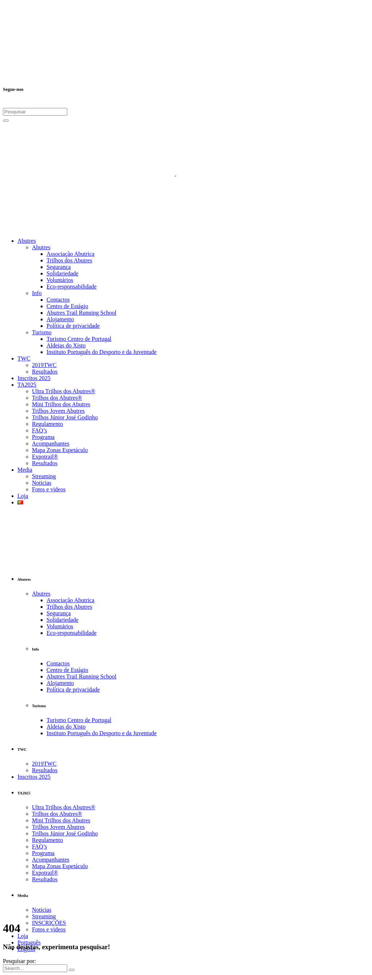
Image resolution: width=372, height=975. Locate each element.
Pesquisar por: (19, 961)
